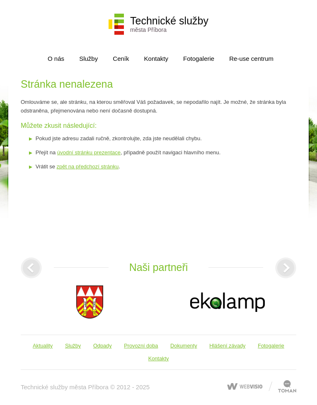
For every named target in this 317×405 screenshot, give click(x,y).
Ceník (121, 58)
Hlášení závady (227, 346)
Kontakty (156, 58)
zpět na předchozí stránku (88, 166)
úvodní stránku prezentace (89, 152)
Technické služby (169, 24)
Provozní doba (141, 346)
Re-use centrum (251, 58)
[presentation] (31, 267)
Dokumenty (183, 346)
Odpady (102, 346)
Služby (88, 58)
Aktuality (43, 346)
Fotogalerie (198, 58)
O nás (56, 58)
